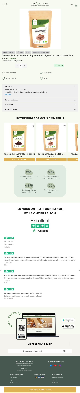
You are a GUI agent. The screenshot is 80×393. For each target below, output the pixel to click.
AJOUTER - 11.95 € (51, 160)
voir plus (9, 263)
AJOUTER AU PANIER (40, 389)
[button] (40, 86)
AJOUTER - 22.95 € (19, 160)
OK (64, 351)
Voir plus (8, 94)
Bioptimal (12, 58)
